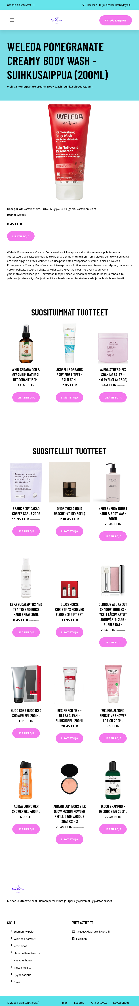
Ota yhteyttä (99, 1002)
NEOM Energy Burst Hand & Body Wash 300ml (113, 513)
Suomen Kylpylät (24, 931)
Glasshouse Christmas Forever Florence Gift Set (69, 609)
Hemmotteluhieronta (27, 953)
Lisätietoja (20, 236)
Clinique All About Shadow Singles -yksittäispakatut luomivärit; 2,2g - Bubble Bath (113, 614)
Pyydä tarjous (116, 20)
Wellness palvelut (24, 938)
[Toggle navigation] (12, 20)
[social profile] (34, 4)
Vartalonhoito (32, 209)
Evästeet (79, 1002)
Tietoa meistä (22, 967)
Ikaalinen (92, 4)
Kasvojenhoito (23, 960)
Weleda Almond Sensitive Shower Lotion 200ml (113, 715)
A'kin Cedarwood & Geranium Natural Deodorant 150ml (26, 374)
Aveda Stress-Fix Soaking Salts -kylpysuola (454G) (113, 374)
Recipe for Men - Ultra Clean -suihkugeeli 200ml (69, 715)
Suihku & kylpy (50, 209)
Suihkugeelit (68, 209)
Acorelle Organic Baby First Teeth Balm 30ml (69, 374)
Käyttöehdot (121, 1002)
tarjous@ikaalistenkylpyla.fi (114, 4)
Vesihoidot (20, 946)
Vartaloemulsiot (86, 209)
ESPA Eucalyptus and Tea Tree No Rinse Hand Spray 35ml (26, 609)
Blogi (17, 982)
